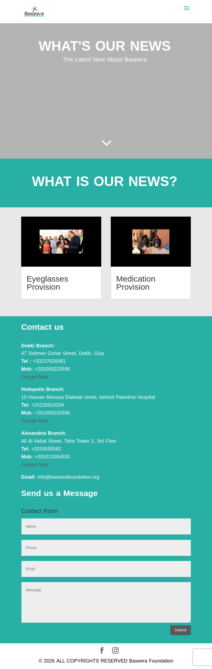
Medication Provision (136, 283)
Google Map (34, 376)
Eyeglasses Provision (47, 283)
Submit (180, 630)
